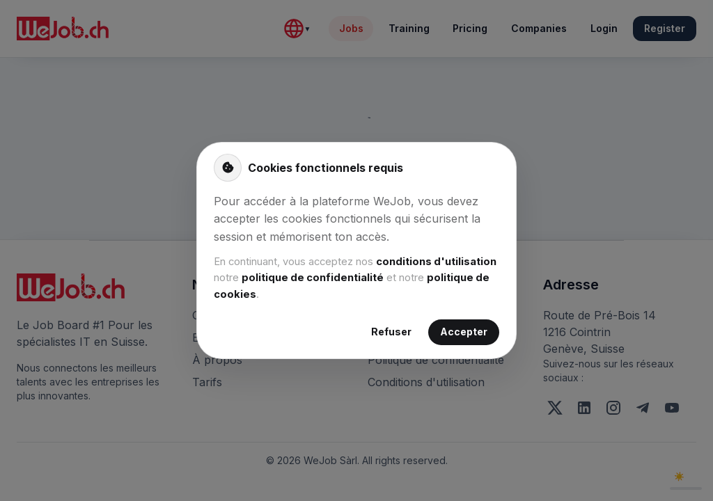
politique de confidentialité (313, 277)
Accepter (463, 332)
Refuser (391, 332)
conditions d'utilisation (436, 261)
